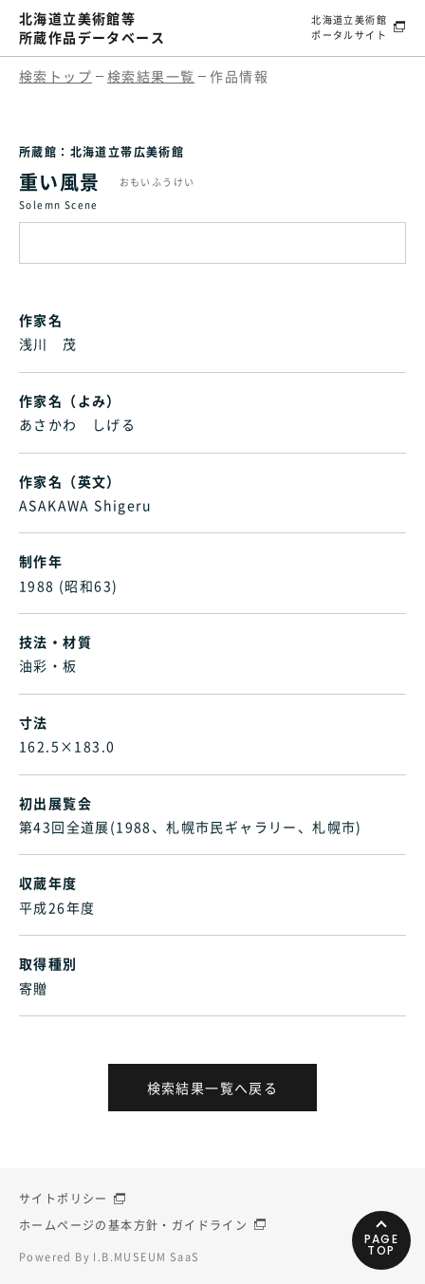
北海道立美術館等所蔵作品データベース (92, 28)
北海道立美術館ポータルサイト (349, 27)
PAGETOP (381, 1244)
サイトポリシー (63, 1198)
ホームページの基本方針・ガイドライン (133, 1225)
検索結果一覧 (150, 75)
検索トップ (55, 75)
